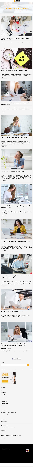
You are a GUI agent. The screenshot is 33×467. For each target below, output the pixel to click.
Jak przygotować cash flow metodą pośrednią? (14, 70)
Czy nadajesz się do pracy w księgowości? (12, 171)
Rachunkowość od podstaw (4, 414)
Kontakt (3, 453)
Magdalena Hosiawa (3, 39)
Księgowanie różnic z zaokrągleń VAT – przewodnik (15, 206)
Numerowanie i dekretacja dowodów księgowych (15, 103)
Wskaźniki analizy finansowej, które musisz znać (8, 427)
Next (19, 358)
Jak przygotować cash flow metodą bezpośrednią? (15, 38)
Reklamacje (20, 457)
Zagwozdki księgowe (4, 421)
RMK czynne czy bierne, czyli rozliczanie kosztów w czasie (15, 241)
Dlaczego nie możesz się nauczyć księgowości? (14, 137)
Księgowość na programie (4, 403)
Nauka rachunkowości (4, 405)
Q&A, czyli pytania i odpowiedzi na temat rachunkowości (8, 412)
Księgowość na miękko (4, 401)
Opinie (3, 451)
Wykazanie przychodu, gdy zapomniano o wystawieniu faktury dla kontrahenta (16, 276)
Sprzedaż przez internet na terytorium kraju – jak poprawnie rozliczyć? (11, 435)
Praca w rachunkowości (4, 410)
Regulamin (20, 452)
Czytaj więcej (4, 45)
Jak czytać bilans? (3, 430)
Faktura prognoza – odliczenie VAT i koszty (13, 311)
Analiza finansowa (3, 392)
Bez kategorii (3, 394)
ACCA (2, 390)
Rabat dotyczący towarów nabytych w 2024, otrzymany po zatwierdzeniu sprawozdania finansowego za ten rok (13, 345)
